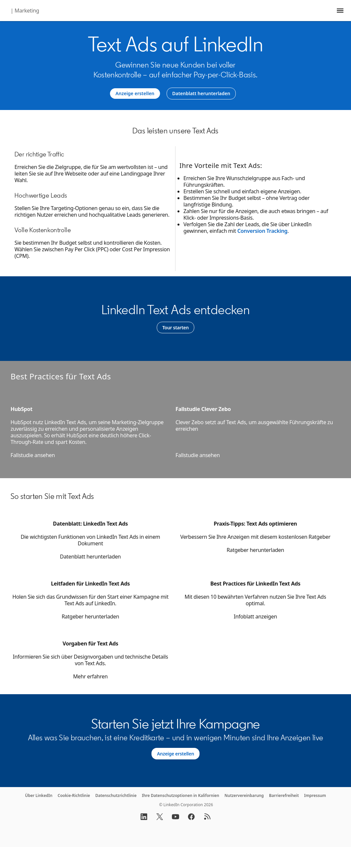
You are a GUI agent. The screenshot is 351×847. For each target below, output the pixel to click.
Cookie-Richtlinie (74, 795)
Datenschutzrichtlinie (115, 795)
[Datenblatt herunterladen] (201, 93)
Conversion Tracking (262, 230)
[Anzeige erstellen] (135, 93)
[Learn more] (175, 328)
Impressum (315, 795)
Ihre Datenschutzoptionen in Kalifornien (180, 795)
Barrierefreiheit (284, 795)
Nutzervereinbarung (244, 795)
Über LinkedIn (38, 795)
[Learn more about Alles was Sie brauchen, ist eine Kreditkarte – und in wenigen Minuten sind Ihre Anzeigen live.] (175, 754)
